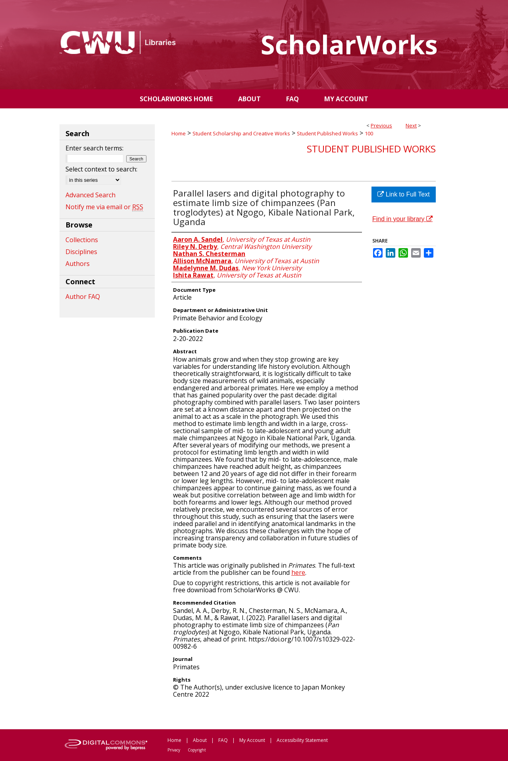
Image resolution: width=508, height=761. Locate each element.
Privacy (173, 750)
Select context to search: (101, 169)
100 (369, 133)
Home (178, 133)
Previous (381, 125)
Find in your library (402, 219)
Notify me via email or (104, 206)
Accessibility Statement (302, 740)
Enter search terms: (94, 148)
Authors (77, 263)
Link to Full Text (403, 194)
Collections (81, 239)
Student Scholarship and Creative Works (241, 133)
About (200, 740)
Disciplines (81, 251)
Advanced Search (90, 195)
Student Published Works (327, 133)
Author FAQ (82, 296)
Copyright (197, 750)
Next (411, 125)
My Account (252, 740)
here (298, 572)
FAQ (223, 740)
